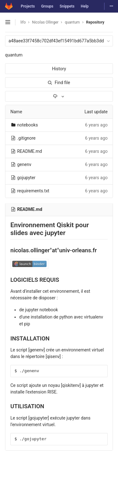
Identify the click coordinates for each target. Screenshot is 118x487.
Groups (47, 6)
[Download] (59, 96)
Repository (95, 22)
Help (85, 6)
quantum (14, 54)
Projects (28, 6)
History (59, 68)
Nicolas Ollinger (45, 22)
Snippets (66, 6)
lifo (23, 22)
